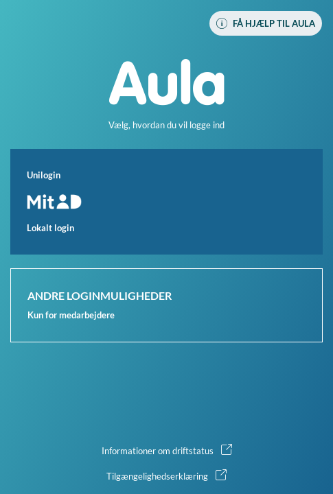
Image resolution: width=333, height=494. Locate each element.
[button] (166, 202)
